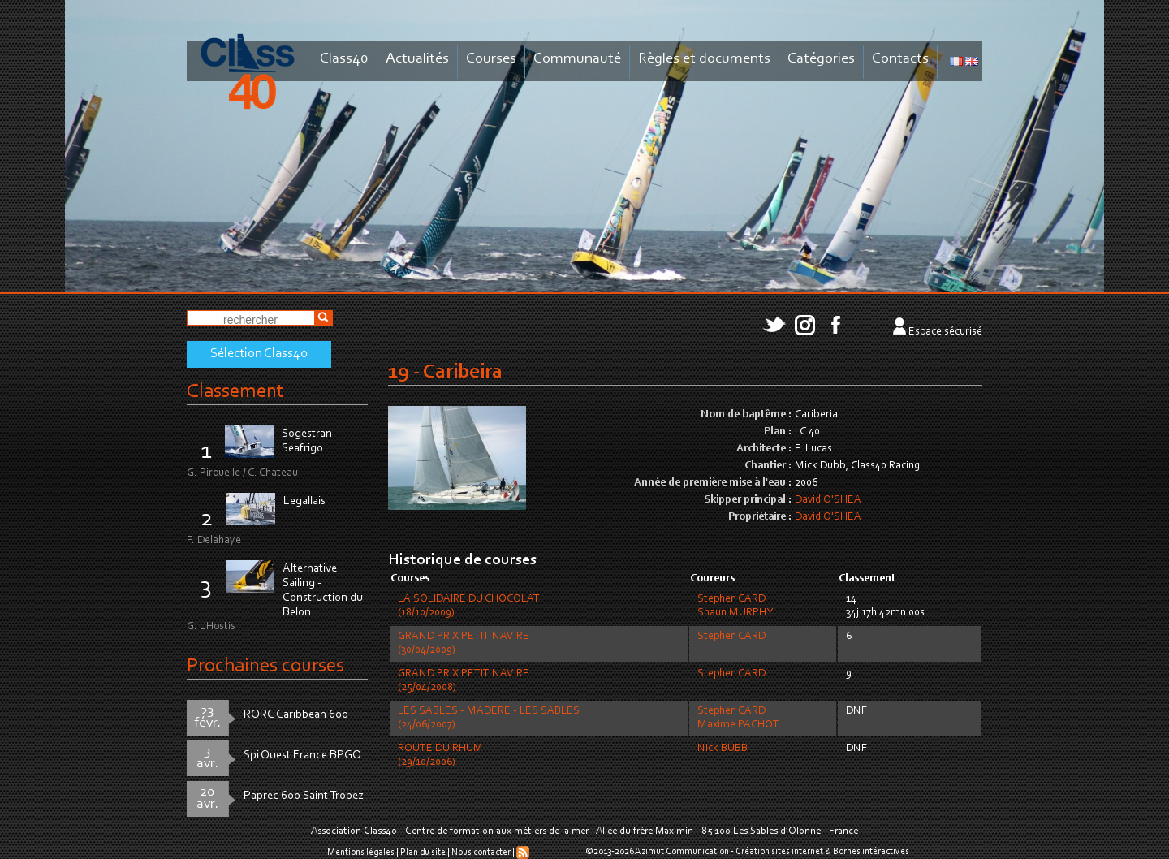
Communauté (577, 59)
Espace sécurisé (945, 332)
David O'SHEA (828, 500)
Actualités (417, 59)
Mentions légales (361, 852)
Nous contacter (481, 852)
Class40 (344, 59)
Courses (491, 59)
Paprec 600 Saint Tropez (304, 796)
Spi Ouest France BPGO (302, 755)
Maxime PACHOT (738, 725)
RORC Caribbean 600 (296, 715)
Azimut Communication (682, 852)
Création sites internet (779, 852)
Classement (235, 392)
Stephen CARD (731, 599)
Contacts (900, 59)
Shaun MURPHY (735, 613)
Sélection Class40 (259, 353)
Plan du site (423, 852)
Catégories (821, 59)
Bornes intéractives (871, 852)
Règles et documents (704, 59)
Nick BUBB (722, 748)
